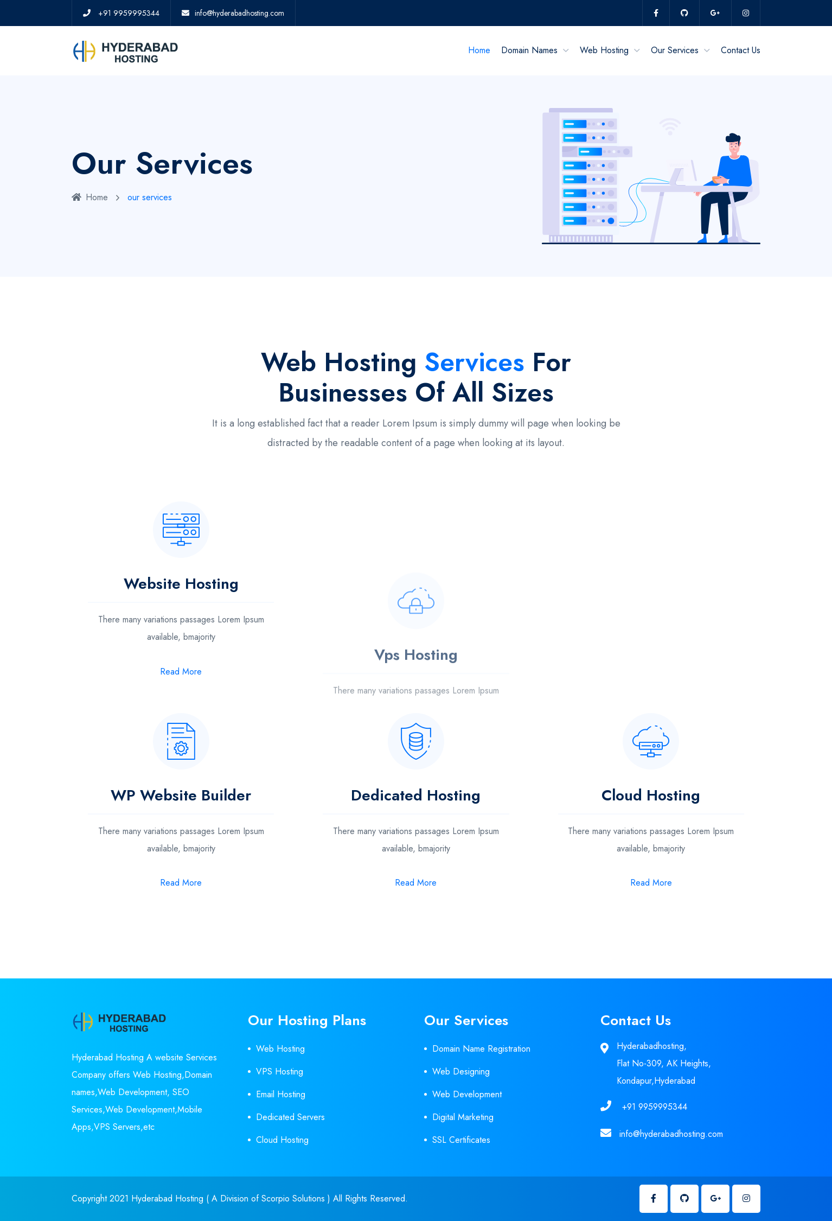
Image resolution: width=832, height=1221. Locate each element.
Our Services (675, 50)
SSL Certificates (461, 1140)
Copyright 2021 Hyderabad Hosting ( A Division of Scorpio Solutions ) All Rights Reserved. (240, 1198)
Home (479, 50)
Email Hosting (280, 1094)
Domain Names (529, 50)
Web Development (467, 1094)
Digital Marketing (463, 1117)
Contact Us (740, 50)
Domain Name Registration (481, 1048)
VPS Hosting (279, 1071)
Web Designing (461, 1071)
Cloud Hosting (282, 1140)
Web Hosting (604, 50)
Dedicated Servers (290, 1117)
